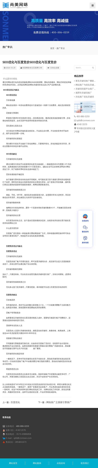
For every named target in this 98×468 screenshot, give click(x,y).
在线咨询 (61, 463)
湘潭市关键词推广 (84, 92)
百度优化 (15, 402)
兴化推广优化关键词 (85, 96)
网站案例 (37, 463)
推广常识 (61, 48)
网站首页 (13, 463)
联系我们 (85, 463)
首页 (52, 48)
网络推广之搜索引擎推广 (59, 402)
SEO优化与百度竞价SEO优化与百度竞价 (30, 62)
